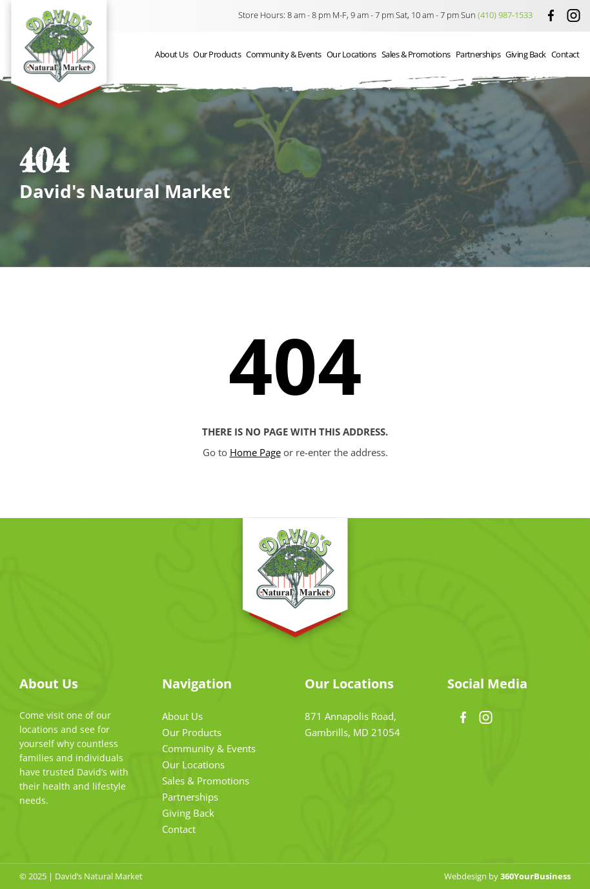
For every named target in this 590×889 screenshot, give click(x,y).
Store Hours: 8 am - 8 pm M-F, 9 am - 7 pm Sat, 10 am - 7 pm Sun (386, 15)
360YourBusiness (535, 876)
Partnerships (478, 54)
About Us (171, 54)
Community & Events (283, 54)
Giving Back (525, 54)
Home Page (255, 452)
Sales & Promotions (416, 54)
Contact (565, 54)
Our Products (217, 54)
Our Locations (351, 54)
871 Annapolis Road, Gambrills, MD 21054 (352, 724)
